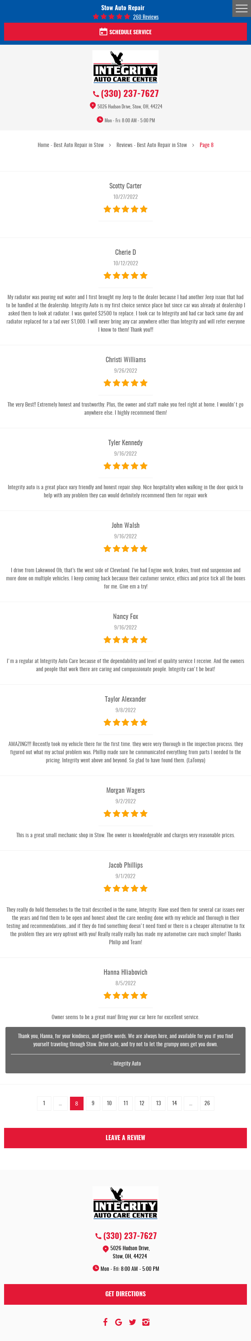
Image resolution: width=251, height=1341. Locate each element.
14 (174, 1103)
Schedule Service (125, 32)
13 (158, 1103)
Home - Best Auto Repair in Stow (71, 145)
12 (141, 1103)
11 (125, 1103)
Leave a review (125, 1138)
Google (119, 1322)
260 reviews (146, 17)
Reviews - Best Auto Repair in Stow (151, 145)
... (60, 1103)
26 (207, 1103)
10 (109, 1103)
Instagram (146, 1322)
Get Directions (125, 1295)
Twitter (132, 1322)
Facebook (105, 1322)
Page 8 (207, 145)
